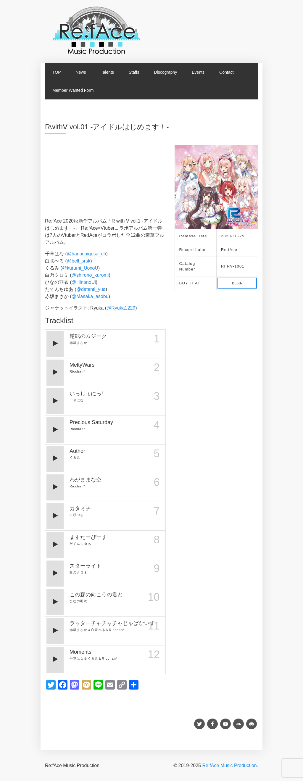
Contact (226, 72)
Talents (107, 72)
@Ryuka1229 (121, 307)
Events (198, 72)
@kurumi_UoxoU (80, 267)
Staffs (134, 72)
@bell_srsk (78, 260)
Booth (237, 283)
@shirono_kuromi (90, 275)
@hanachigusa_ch (86, 253)
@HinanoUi (84, 282)
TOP (56, 72)
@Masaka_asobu (90, 296)
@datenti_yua (91, 289)
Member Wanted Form (73, 90)
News (81, 72)
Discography (165, 72)
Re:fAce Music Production (229, 765)
